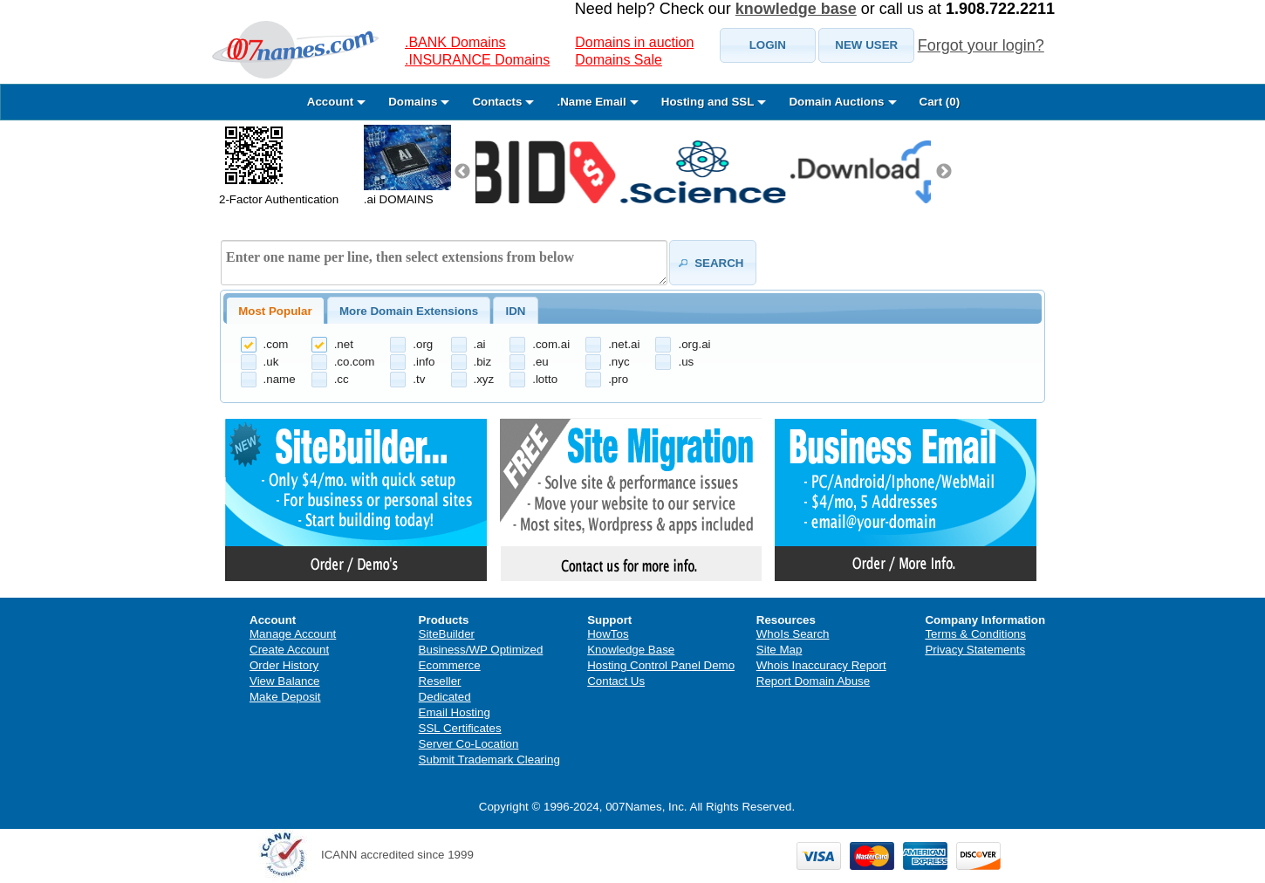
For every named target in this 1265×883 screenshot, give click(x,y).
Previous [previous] (462, 172)
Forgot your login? (981, 45)
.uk (271, 361)
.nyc (618, 361)
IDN (515, 311)
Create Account (289, 649)
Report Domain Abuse (813, 681)
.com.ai (551, 344)
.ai (480, 344)
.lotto (544, 379)
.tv (419, 379)
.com (276, 344)
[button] (768, 45)
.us (686, 361)
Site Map (779, 649)
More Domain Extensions (408, 311)
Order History (284, 665)
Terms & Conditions (975, 633)
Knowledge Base (630, 649)
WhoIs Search (793, 633)
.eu (540, 361)
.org (423, 344)
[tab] (275, 311)
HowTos (607, 633)
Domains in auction (634, 42)
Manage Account (293, 633)
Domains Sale (618, 59)
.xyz (484, 379)
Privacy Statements (975, 649)
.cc (341, 379)
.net (343, 344)
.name (279, 379)
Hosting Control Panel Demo (661, 665)
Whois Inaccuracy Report (821, 665)
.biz (483, 361)
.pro (618, 379)
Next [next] (944, 172)
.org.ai (694, 344)
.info (423, 361)
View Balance (285, 681)
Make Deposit (285, 696)
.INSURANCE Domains (477, 59)
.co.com (354, 361)
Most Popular (274, 311)
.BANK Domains (455, 42)
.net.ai (623, 344)
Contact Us (616, 681)
